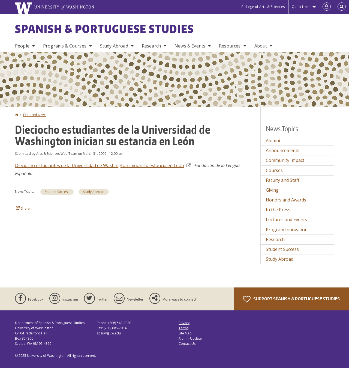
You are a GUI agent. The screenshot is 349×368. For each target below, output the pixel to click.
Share (23, 208)
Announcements (282, 150)
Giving (272, 190)
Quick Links (301, 6)
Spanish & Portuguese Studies (104, 28)
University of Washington (46, 355)
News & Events (189, 46)
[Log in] (326, 7)
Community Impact (285, 160)
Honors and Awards (286, 200)
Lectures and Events (286, 219)
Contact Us (187, 343)
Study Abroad (114, 46)
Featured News (34, 114)
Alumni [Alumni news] (273, 141)
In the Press (278, 210)
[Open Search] (341, 7)
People (22, 46)
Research (151, 46)
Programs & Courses (64, 46)
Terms (183, 328)
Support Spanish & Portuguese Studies (291, 299)
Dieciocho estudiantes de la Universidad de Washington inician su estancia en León (103, 165)
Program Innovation (287, 230)
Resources (229, 46)
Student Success (57, 191)
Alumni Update (190, 338)
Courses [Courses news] (274, 170)
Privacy (184, 322)
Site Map (185, 333)
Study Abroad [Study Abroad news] (279, 259)
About (260, 46)
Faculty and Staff (282, 180)
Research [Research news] (275, 239)
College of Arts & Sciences (263, 6)
